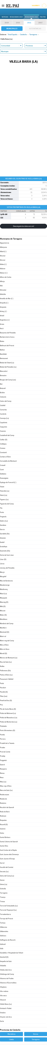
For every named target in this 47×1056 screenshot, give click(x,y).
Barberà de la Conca (7, 337)
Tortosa (2, 923)
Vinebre (3, 1013)
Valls (1, 948)
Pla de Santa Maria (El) (8, 709)
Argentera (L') (5, 320)
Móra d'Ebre (4, 645)
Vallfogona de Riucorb (7, 940)
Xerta (2, 1021)
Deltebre (3, 474)
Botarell (3, 388)
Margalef (3, 576)
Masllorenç (4, 589)
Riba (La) (3, 782)
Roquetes (3, 820)
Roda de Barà (5, 812)
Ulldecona (3, 927)
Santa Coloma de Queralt (9, 842)
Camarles (3, 410)
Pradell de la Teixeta (7, 743)
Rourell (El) (4, 824)
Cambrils (3, 414)
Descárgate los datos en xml (23, 226)
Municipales (11, 29)
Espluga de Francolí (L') (8, 482)
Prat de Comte (5, 752)
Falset (2, 487)
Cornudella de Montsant (8, 461)
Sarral (2, 863)
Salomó (2, 829)
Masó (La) (3, 594)
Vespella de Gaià (6, 961)
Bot (1, 384)
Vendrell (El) (4, 957)
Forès (2, 512)
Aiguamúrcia (4, 243)
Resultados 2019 (31, 17)
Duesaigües (4, 478)
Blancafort (3, 371)
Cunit (2, 470)
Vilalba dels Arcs (6, 970)
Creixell (2, 465)
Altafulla (3, 294)
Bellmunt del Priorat (7, 346)
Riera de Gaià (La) (6, 790)
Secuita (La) (4, 871)
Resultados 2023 (16, 17)
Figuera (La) (4, 499)
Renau (2, 773)
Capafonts (3, 422)
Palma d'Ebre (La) (6, 675)
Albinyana (3, 247)
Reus (2, 777)
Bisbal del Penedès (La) (8, 367)
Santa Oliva (4, 846)
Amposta (3, 307)
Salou (2, 833)
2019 (7, 23)
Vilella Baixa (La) (6, 1004)
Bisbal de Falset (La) (7, 363)
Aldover (2, 269)
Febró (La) (3, 495)
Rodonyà (3, 816)
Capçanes (3, 427)
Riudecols (3, 799)
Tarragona (3, 893)
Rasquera (3, 769)
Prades (2, 747)
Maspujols (3, 598)
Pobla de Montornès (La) (8, 722)
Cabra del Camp (5, 401)
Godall (2, 542)
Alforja (2, 281)
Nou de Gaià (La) (6, 662)
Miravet (2, 611)
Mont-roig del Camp (7, 641)
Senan (2, 880)
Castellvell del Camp (7, 435)
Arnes (2, 324)
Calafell (2, 405)
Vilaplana (3, 987)
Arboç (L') (3, 311)
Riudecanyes (4, 795)
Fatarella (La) (4, 491)
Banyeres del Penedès (8, 333)
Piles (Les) (3, 696)
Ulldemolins (4, 931)
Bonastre (3, 375)
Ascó (2, 328)
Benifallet (3, 354)
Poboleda (3, 726)
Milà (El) (3, 606)
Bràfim (2, 393)
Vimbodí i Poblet (5, 1008)
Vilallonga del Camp (7, 974)
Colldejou (3, 444)
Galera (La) (4, 521)
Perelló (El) (4, 692)
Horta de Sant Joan (7, 555)
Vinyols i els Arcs (6, 1017)
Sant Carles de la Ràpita (8, 850)
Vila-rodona (4, 991)
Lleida (11, 1039)
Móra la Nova (4, 649)
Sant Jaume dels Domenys (9, 854)
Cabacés (3, 397)
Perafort (3, 688)
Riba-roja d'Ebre (5, 786)
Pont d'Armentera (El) (7, 730)
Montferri (3, 628)
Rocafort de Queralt (7, 807)
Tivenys (2, 897)
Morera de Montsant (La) (8, 658)
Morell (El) (3, 653)
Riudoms (3, 803)
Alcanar (3, 256)
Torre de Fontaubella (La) (9, 906)
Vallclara (3, 936)
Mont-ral (3, 636)
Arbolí (2, 316)
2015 (18, 23)
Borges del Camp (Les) (8, 380)
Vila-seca (3, 996)
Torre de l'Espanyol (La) (8, 910)
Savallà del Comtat (6, 867)
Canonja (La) (4, 418)
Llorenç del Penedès (7, 568)
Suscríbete (35, 5)
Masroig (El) (4, 602)
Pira (1, 705)
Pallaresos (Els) (5, 671)
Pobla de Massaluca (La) (8, 718)
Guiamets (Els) (5, 551)
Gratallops (3, 546)
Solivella (3, 889)
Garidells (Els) (5, 534)
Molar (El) (3, 615)
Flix (1, 508)
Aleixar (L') (4, 273)
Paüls (2, 683)
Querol (2, 765)
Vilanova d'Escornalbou (8, 983)
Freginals (3, 517)
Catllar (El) (3, 440)
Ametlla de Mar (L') (6, 298)
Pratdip (2, 756)
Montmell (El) (4, 632)
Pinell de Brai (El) (6, 700)
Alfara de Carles (5, 277)
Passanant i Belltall (6, 679)
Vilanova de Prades (7, 978)
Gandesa (3, 525)
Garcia (2, 529)
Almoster (3, 290)
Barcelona (11, 1034)
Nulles (2, 666)
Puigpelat (3, 760)
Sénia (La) (3, 884)
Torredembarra (5, 914)
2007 (40, 23)
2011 (29, 23)
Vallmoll (3, 944)
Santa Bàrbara (5, 837)
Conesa (2, 448)
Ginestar (3, 538)
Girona (35, 1034)
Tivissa (2, 901)
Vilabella (3, 966)
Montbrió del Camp (6, 623)
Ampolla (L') (4, 303)
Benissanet (4, 358)
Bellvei (2, 350)
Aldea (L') (3, 264)
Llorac (2, 564)
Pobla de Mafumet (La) (8, 713)
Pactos (43, 17)
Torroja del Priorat (6, 919)
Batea (2, 341)
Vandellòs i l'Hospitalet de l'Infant (11, 953)
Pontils (2, 735)
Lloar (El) (3, 559)
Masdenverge (5, 585)
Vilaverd (3, 1000)
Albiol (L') (3, 251)
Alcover (2, 260)
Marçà (2, 572)
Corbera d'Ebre (5, 457)
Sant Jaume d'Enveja (7, 859)
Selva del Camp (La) (7, 876)
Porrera (3, 739)
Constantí (3, 452)
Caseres (3, 431)
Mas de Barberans (6, 581)
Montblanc (3, 619)
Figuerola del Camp (7, 504)
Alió (1, 286)
